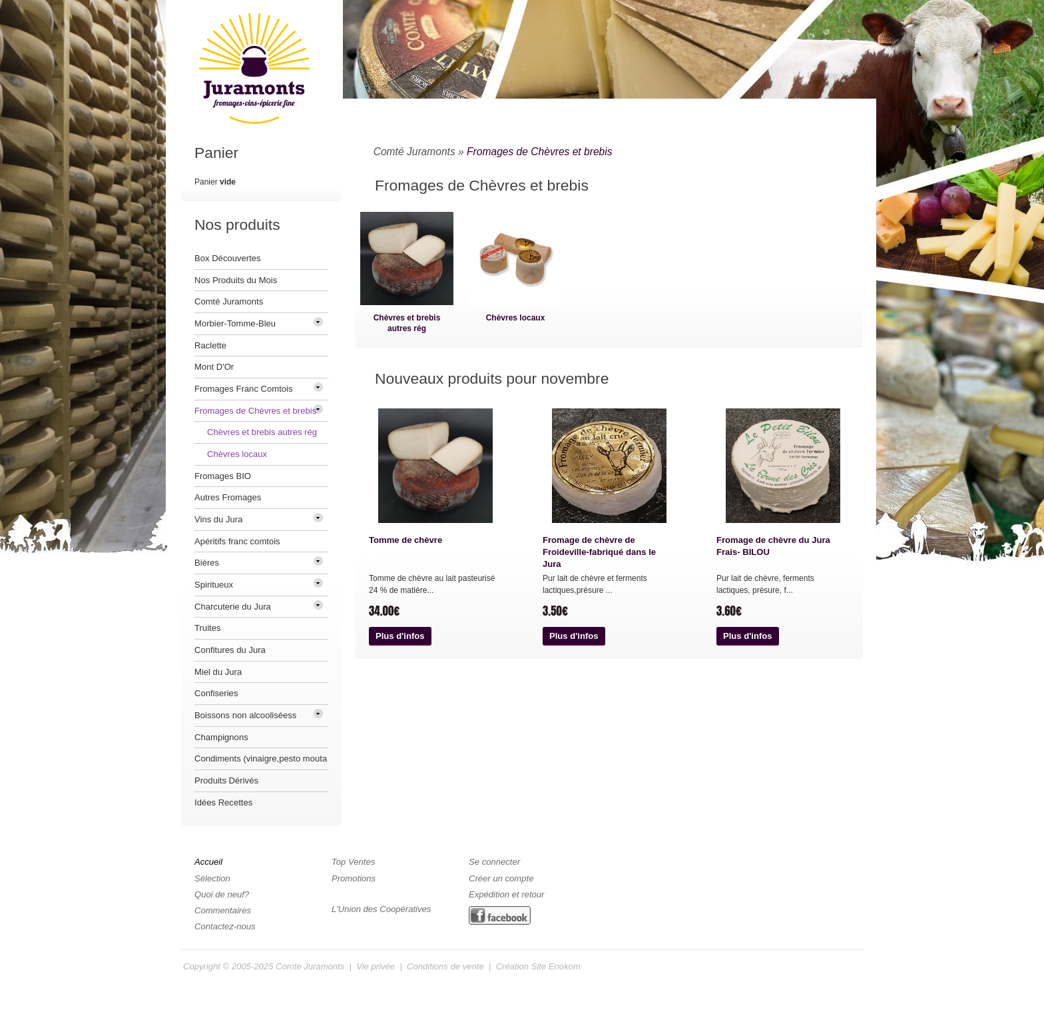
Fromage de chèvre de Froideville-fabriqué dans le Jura (599, 551)
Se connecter (494, 862)
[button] (400, 636)
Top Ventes (353, 862)
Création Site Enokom (538, 966)
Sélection (212, 878)
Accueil (208, 862)
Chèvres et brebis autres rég (407, 323)
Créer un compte (501, 878)
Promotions (354, 878)
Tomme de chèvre (405, 540)
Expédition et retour (506, 894)
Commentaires (222, 910)
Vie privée (375, 966)
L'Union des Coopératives (381, 909)
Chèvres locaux (515, 317)
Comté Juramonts (414, 151)
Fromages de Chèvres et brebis (539, 151)
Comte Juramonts (310, 966)
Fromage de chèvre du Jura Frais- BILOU (773, 546)
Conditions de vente (445, 966)
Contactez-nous (225, 926)
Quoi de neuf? (221, 894)
